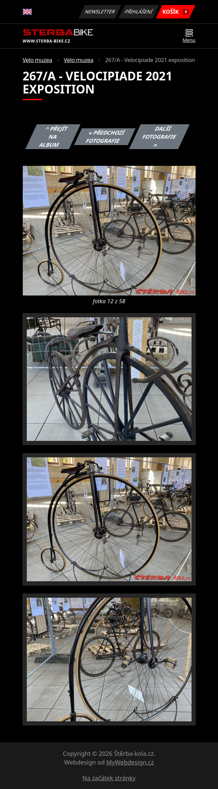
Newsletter (100, 11)
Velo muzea (37, 60)
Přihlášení (139, 11)
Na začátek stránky (109, 778)
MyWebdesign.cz (130, 762)
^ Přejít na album (53, 136)
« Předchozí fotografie (105, 136)
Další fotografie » (159, 136)
